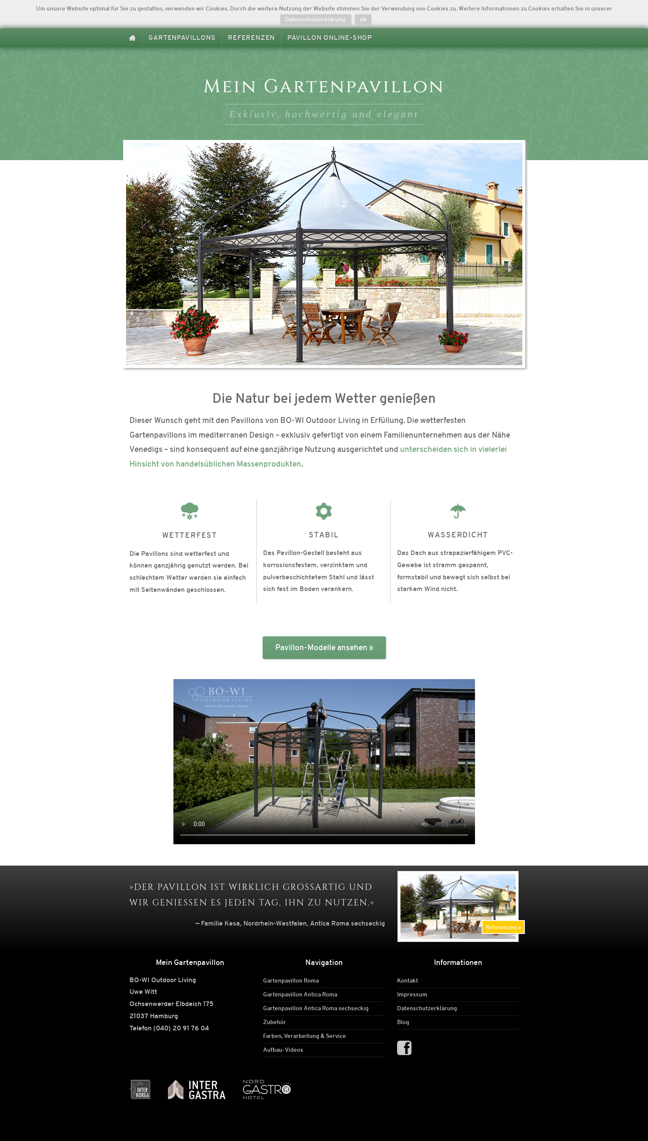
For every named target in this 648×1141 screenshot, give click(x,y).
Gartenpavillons (181, 38)
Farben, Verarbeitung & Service (304, 1036)
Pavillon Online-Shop (329, 38)
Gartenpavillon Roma (291, 981)
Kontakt (407, 981)
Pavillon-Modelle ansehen (321, 647)
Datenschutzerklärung (427, 1008)
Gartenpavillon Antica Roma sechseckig (316, 1008)
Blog (403, 1022)
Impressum (412, 994)
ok (363, 19)
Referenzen (251, 38)
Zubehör (274, 1022)
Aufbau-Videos (283, 1050)
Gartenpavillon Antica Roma (300, 994)
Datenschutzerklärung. (315, 19)
